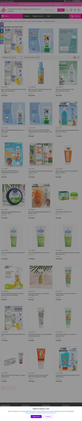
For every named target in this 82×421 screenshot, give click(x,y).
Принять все (36, 416)
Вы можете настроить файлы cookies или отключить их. (40, 412)
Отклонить (48, 416)
